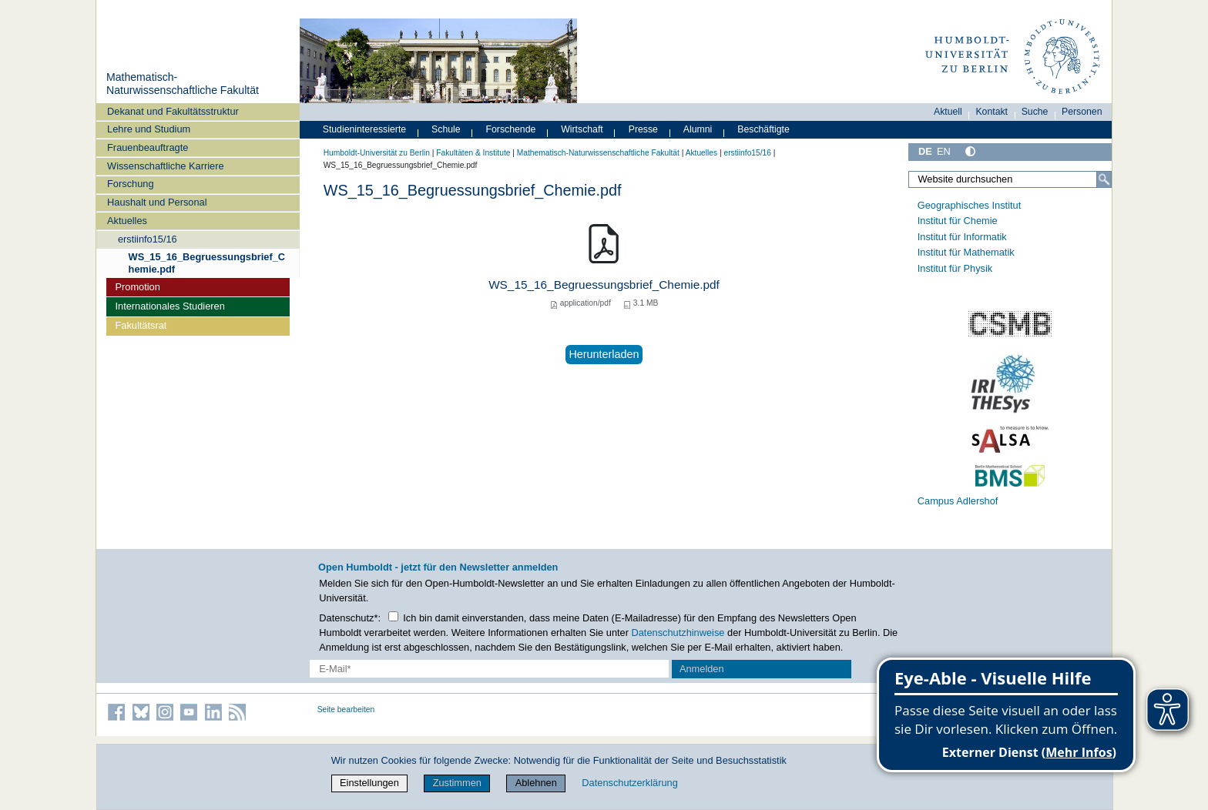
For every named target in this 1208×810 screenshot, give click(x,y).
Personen (1082, 111)
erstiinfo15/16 (147, 239)
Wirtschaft (582, 129)
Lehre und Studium (148, 129)
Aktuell (948, 111)
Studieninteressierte (364, 129)
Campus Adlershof (958, 501)
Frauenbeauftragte (147, 147)
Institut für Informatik (962, 237)
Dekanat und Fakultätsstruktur (173, 111)
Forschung (130, 183)
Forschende (511, 129)
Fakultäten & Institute (473, 153)
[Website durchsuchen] (1010, 179)
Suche (1035, 111)
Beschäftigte (763, 129)
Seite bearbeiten (346, 709)
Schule (446, 129)
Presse (643, 129)
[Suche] (1104, 179)
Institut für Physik (955, 268)
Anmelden (702, 668)
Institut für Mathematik (966, 252)
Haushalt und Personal (156, 202)
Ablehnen (536, 782)
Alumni (698, 129)
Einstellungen (369, 782)
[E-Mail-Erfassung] (489, 669)
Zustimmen (457, 782)
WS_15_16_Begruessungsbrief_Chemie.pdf (207, 262)
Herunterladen (604, 354)
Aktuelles (127, 220)
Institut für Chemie (958, 220)
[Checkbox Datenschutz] (393, 616)
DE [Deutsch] (925, 151)
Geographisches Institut (969, 205)
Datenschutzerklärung (629, 782)
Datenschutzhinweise (678, 632)
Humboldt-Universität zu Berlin (377, 153)
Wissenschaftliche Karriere (165, 166)
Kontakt (991, 111)
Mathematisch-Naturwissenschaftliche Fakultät (182, 84)
